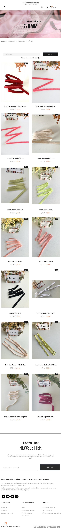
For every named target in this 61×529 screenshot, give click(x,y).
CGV (23, 508)
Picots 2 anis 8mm (46, 210)
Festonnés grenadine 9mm (46, 106)
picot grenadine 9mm (15, 158)
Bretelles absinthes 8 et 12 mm (46, 365)
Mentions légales (27, 513)
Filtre (50, 54)
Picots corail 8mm (15, 261)
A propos (4, 510)
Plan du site (25, 516)
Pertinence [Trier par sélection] (22, 54)
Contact (4, 508)
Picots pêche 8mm (46, 261)
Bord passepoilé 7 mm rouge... (15, 106)
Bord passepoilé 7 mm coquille (15, 417)
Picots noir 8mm (15, 313)
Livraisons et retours (28, 510)
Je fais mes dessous (30, 3)
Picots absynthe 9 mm (15, 210)
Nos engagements (7, 513)
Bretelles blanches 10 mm (46, 313)
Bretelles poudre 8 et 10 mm (15, 365)
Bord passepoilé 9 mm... (45, 417)
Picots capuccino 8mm (45, 158)
